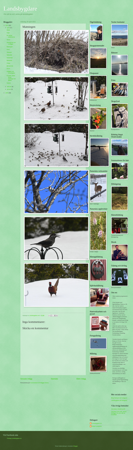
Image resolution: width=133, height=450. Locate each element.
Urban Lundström (97, 426)
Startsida (54, 379)
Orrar (8, 49)
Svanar (9, 83)
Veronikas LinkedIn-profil (118, 409)
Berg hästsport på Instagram (119, 398)
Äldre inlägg (81, 379)
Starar (8, 39)
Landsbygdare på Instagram (119, 400)
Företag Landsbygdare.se (14, 438)
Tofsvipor (9, 52)
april (8, 27)
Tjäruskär (9, 55)
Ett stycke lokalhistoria (11, 36)
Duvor (8, 68)
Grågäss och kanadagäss (11, 72)
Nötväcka (9, 60)
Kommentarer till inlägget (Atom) (39, 382)
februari (9, 86)
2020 (7, 93)
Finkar (8, 63)
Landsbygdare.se (97, 423)
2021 (7, 25)
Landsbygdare (20, 8)
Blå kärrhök (10, 66)
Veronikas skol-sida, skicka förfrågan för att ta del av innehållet (118, 413)
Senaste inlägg (26, 379)
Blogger (75, 446)
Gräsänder (10, 57)
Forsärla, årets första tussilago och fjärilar (11, 78)
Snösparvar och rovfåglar (11, 43)
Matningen (10, 46)
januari (9, 89)
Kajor (8, 33)
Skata (8, 30)
